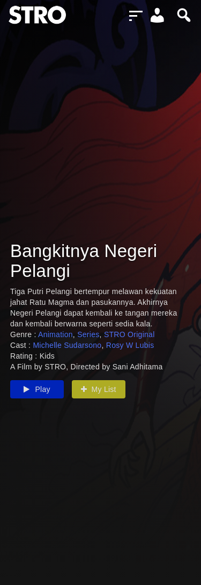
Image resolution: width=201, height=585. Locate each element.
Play (37, 389)
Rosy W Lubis (130, 345)
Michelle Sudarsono (67, 345)
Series (88, 334)
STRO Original (129, 334)
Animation (55, 334)
